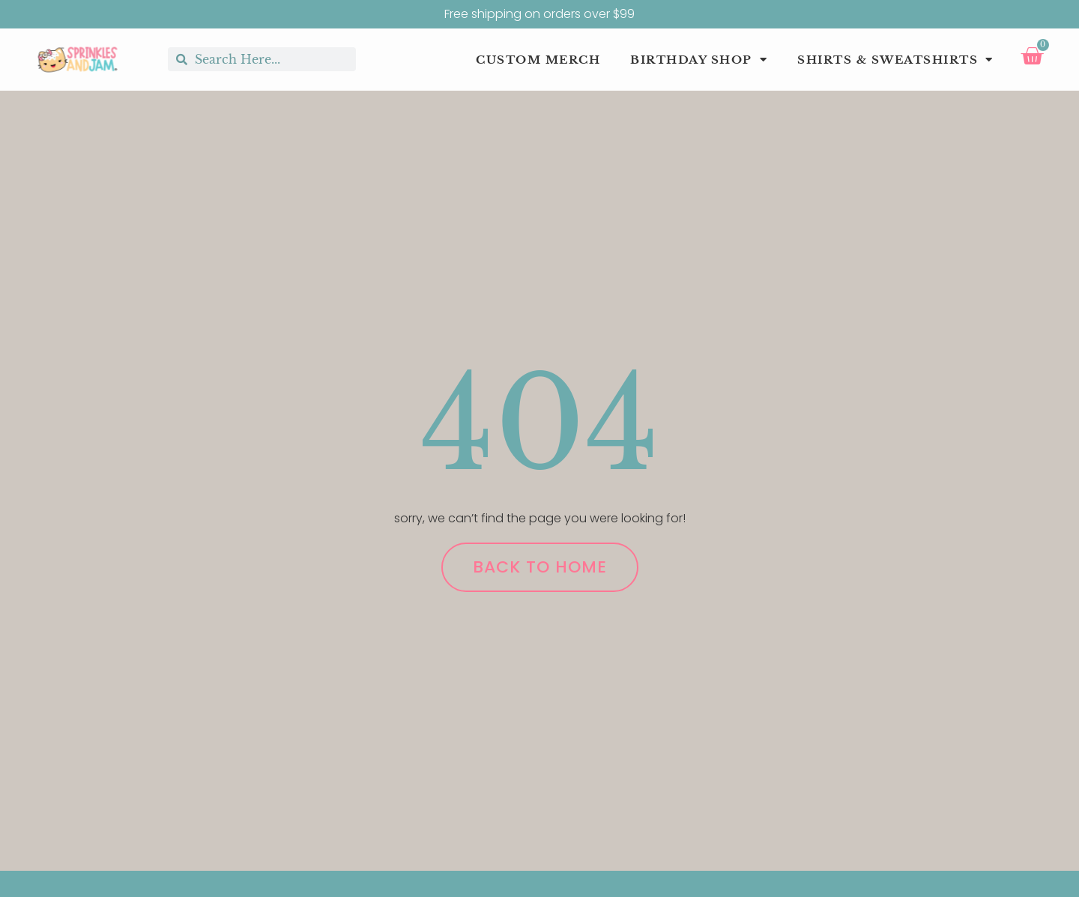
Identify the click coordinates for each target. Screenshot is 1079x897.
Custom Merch (538, 59)
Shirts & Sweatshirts (895, 59)
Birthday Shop (698, 59)
